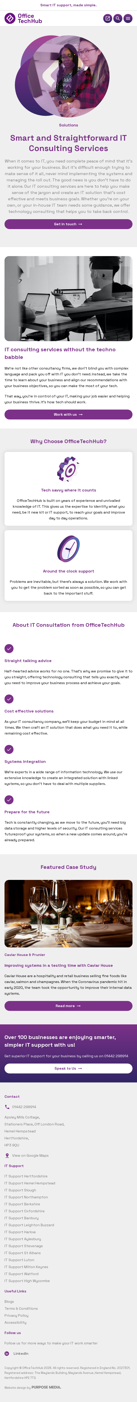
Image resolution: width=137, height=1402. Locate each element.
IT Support (14, 1165)
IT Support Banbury (22, 1218)
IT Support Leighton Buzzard (29, 1225)
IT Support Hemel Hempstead (30, 1183)
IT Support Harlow (20, 1232)
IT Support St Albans (23, 1253)
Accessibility (15, 1322)
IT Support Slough (20, 1190)
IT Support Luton (19, 1260)
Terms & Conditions (21, 1308)
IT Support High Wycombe (27, 1280)
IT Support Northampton (26, 1197)
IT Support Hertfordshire (26, 1176)
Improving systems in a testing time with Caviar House (59, 965)
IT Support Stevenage (24, 1246)
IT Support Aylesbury (23, 1239)
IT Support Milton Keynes (26, 1267)
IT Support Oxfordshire (25, 1211)
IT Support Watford (22, 1273)
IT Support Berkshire (22, 1204)
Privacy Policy (16, 1315)
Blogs (9, 1301)
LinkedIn (21, 1353)
